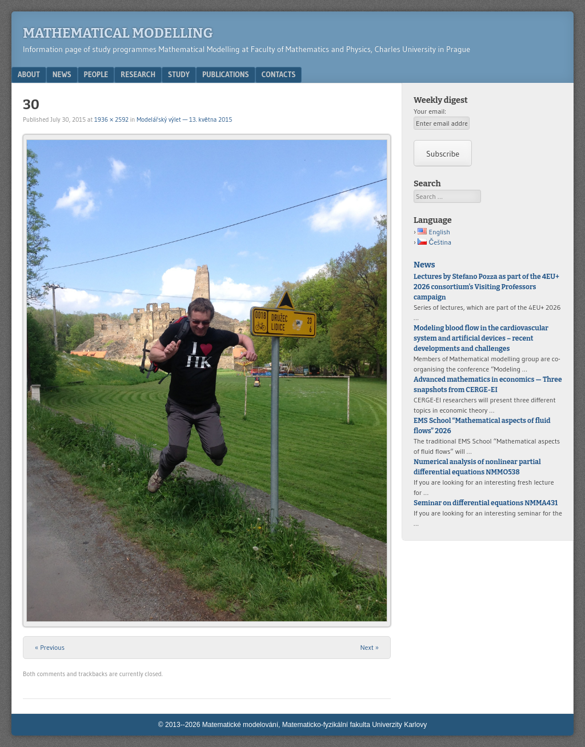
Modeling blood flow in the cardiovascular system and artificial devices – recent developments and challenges (481, 338)
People (96, 74)
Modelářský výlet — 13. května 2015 (184, 119)
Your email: (430, 111)
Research (138, 74)
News (62, 74)
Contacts (279, 74)
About (29, 74)
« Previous (50, 647)
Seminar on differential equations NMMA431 (486, 503)
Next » (369, 647)
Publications (225, 74)
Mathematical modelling (118, 33)
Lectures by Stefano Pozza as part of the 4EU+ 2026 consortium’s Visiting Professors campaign (486, 287)
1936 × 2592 (111, 119)
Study (179, 74)
